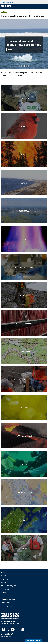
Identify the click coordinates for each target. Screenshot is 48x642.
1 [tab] (19, 66)
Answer (10, 49)
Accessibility (5, 569)
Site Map (3, 582)
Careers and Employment (8, 599)
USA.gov (3, 592)
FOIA (2, 572)
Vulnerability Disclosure (8, 596)
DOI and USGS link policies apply (11, 586)
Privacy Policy (5, 579)
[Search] (40, 6)
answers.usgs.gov (6, 636)
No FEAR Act (5, 589)
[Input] (32, 6)
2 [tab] (21, 66)
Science (4, 11)
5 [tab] (28, 66)
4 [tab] (26, 66)
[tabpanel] (24, 44)
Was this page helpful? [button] (33, 640)
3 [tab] (24, 66)
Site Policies (4, 576)
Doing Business (5, 602)
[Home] (6, 8)
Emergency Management (8, 606)
